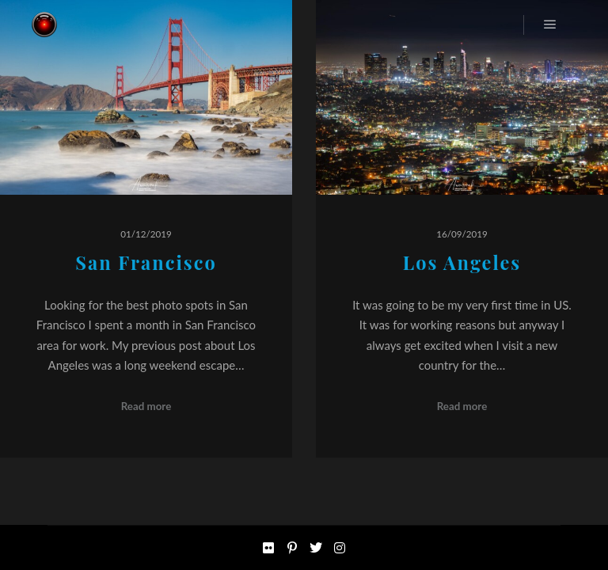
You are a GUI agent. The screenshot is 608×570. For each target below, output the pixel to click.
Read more (146, 406)
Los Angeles (462, 262)
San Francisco (145, 262)
